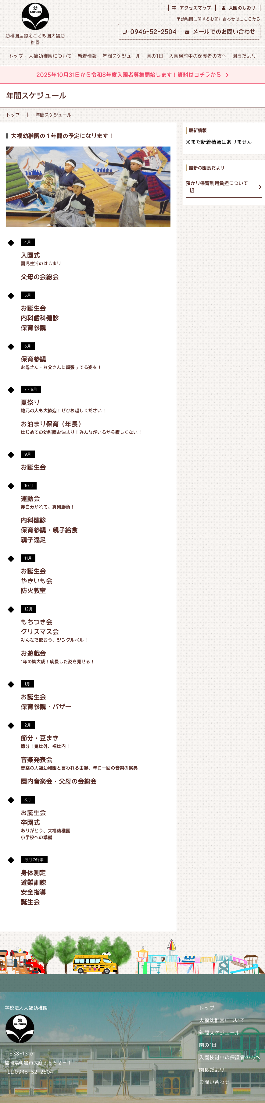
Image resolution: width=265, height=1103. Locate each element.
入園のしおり (239, 8)
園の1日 (155, 56)
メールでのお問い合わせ (220, 31)
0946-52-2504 (150, 31)
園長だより (244, 56)
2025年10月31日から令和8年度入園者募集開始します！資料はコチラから (132, 74)
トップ (16, 56)
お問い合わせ (214, 1082)
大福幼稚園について (50, 56)
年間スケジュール (121, 56)
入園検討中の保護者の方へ (198, 56)
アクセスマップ (191, 8)
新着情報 (87, 56)
